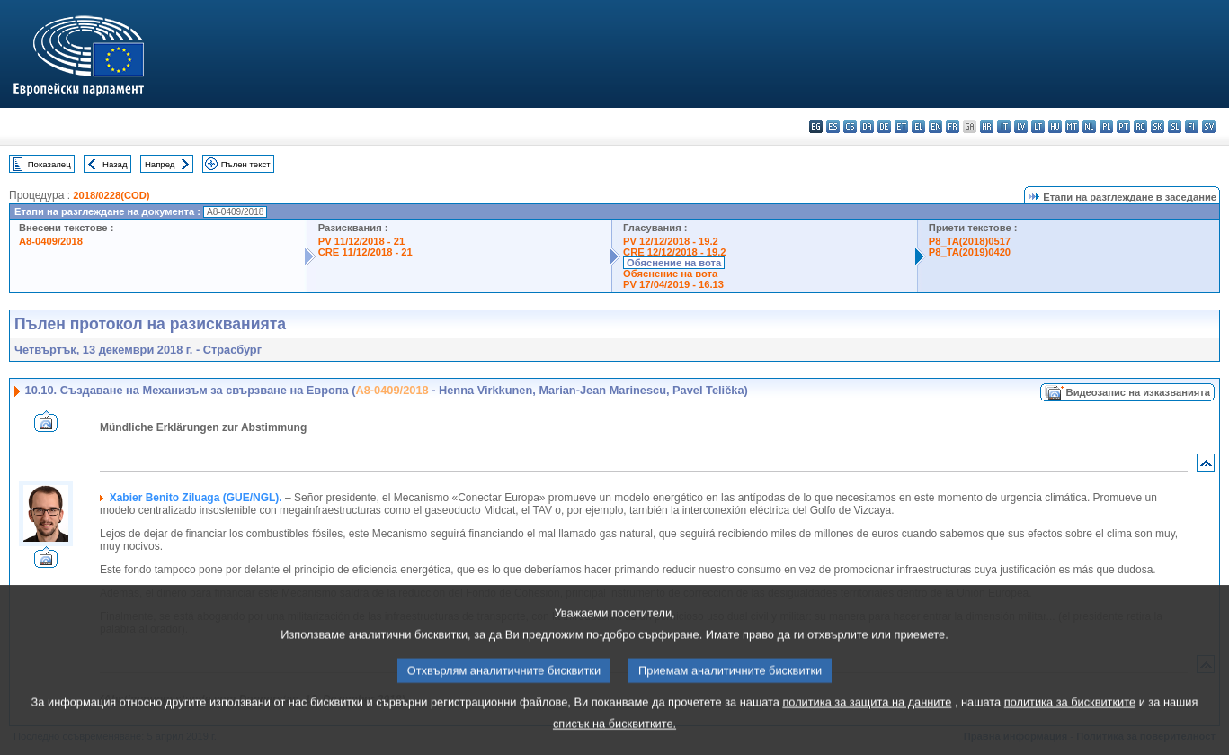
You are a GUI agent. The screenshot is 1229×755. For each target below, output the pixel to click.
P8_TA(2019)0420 (970, 252)
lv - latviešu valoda (1021, 126)
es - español (833, 126)
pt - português (1123, 126)
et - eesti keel (901, 126)
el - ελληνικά (918, 126)
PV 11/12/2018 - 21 (361, 241)
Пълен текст (246, 164)
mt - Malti (1072, 126)
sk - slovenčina (1157, 126)
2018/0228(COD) (111, 195)
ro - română (1140, 126)
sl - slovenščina (1174, 126)
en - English (935, 126)
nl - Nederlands (1089, 126)
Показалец (49, 164)
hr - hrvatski (986, 126)
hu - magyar (1055, 126)
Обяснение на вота (674, 262)
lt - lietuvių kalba (1038, 126)
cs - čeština (850, 126)
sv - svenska (1209, 126)
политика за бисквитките (1069, 723)
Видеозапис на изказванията (1138, 392)
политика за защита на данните (866, 723)
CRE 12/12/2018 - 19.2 (674, 252)
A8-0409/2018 (51, 241)
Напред (160, 164)
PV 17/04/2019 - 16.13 (673, 284)
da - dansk (867, 126)
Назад (115, 164)
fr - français (952, 126)
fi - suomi (1191, 126)
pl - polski (1106, 126)
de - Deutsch (884, 126)
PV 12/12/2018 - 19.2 (670, 241)
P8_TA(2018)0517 (970, 241)
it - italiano (1004, 126)
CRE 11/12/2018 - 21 (365, 252)
